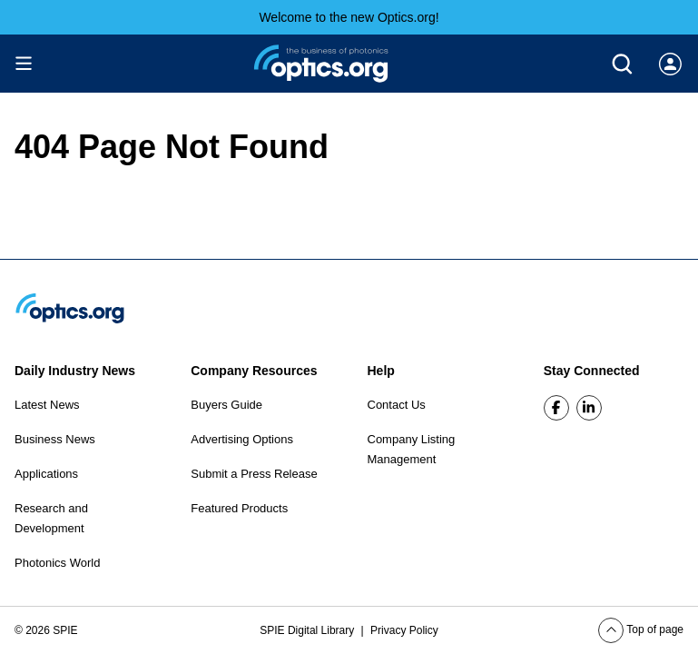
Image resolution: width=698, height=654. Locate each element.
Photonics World (57, 563)
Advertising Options (242, 439)
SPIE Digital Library (308, 630)
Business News (55, 439)
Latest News (47, 404)
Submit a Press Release (254, 474)
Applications (46, 474)
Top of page (640, 629)
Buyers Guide (226, 404)
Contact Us (397, 404)
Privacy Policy (404, 630)
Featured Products (239, 508)
